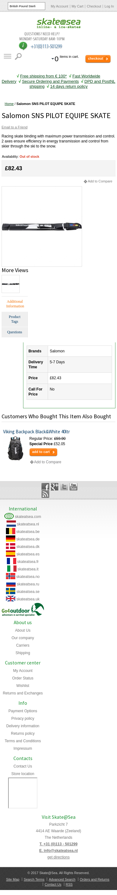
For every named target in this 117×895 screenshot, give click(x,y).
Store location (22, 774)
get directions (58, 857)
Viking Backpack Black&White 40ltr (36, 432)
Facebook (45, 486)
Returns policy (23, 733)
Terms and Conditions (23, 741)
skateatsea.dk (28, 546)
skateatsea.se (28, 591)
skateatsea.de (28, 539)
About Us (22, 630)
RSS (69, 884)
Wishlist (22, 686)
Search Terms (34, 879)
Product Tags (14, 319)
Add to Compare (100, 181)
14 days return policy (69, 86)
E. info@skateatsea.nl (58, 850)
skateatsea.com (28, 517)
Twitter (64, 486)
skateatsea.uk (28, 599)
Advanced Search (62, 879)
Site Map (12, 879)
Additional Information (15, 303)
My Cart (78, 6)
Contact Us (22, 766)
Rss (45, 494)
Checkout (94, 6)
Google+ (55, 486)
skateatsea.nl (28, 524)
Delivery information (22, 726)
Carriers (23, 645)
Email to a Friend (14, 127)
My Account (59, 6)
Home (9, 104)
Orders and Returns (95, 879)
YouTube (73, 486)
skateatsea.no (28, 576)
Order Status (22, 678)
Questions (14, 332)
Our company (23, 638)
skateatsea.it (27, 569)
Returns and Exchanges (23, 693)
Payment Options (22, 711)
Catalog (7, 56)
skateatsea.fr (28, 561)
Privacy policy (22, 718)
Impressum (22, 748)
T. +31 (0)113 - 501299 (59, 844)
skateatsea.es (28, 554)
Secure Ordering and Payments (50, 81)
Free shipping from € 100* (43, 76)
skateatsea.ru (28, 584)
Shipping (23, 653)
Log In (109, 6)
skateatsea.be (28, 532)
